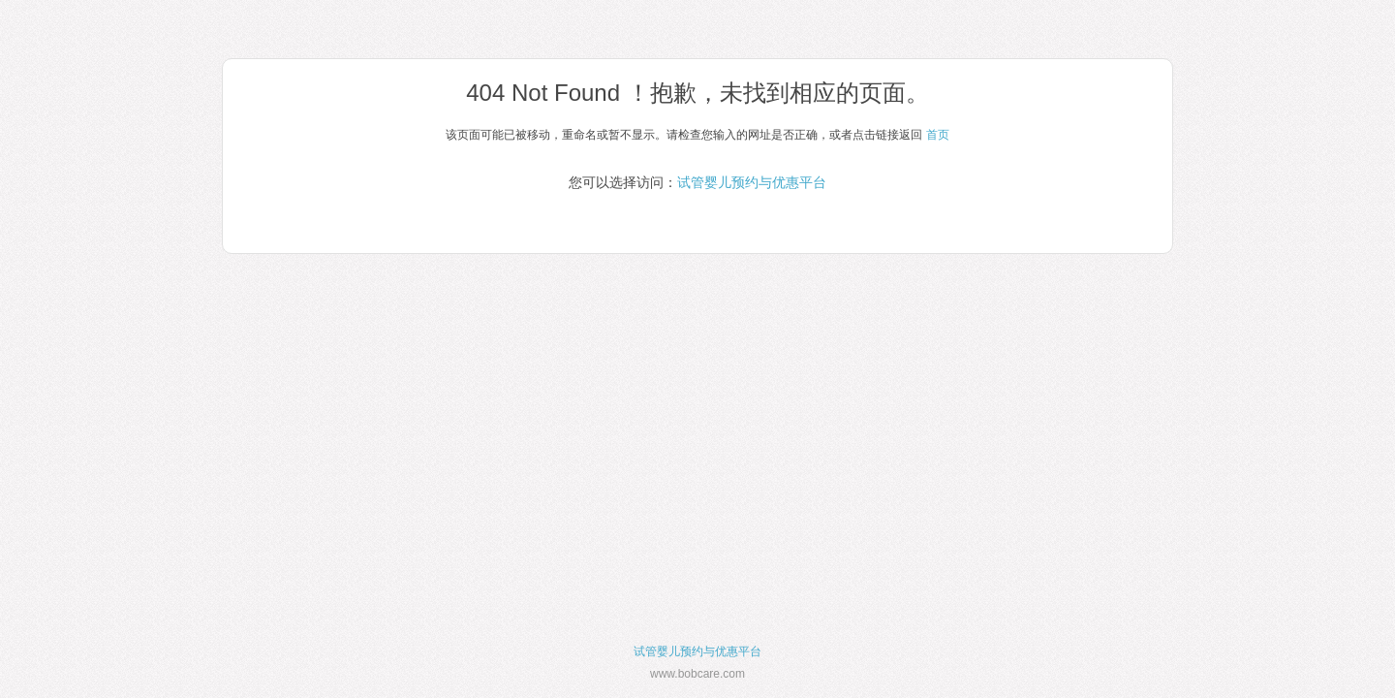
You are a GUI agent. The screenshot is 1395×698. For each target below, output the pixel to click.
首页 (937, 135)
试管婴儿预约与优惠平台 (751, 182)
